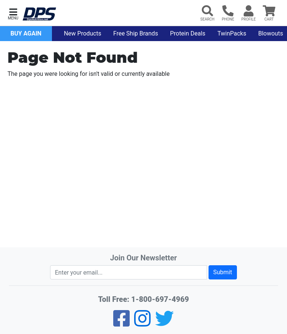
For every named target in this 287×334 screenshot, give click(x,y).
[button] (13, 13)
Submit (222, 272)
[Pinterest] (142, 323)
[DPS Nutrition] (39, 14)
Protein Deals (188, 33)
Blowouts (270, 33)
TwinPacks (231, 33)
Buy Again (25, 33)
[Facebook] (121, 323)
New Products (82, 33)
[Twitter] (164, 323)
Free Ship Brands (135, 33)
